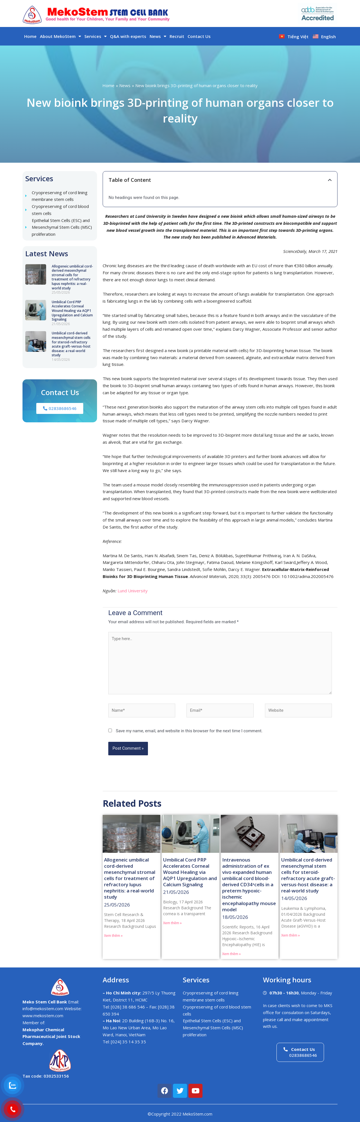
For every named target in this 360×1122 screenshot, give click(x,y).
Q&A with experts (128, 36)
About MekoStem (60, 36)
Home (30, 36)
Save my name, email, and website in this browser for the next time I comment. (189, 730)
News (158, 36)
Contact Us (199, 36)
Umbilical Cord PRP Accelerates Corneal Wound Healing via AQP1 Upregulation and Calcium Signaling (72, 311)
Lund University (133, 590)
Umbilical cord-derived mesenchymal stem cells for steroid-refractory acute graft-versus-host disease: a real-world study (71, 344)
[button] (330, 180)
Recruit (177, 36)
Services (95, 36)
